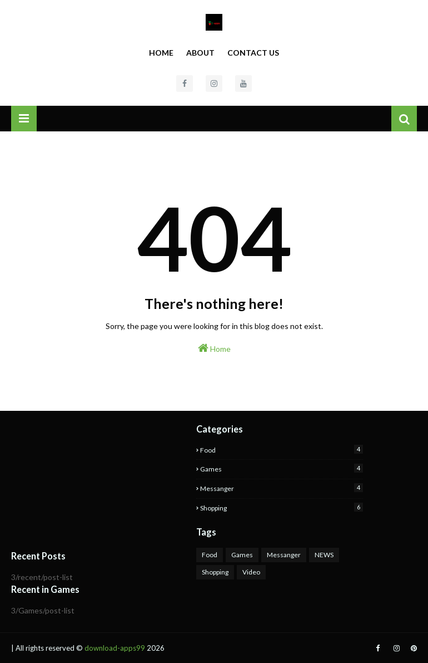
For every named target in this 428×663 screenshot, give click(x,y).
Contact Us (253, 52)
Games (281, 468)
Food (281, 449)
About (200, 52)
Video (251, 572)
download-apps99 (114, 648)
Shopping (281, 507)
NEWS (324, 555)
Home (161, 52)
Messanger (281, 488)
